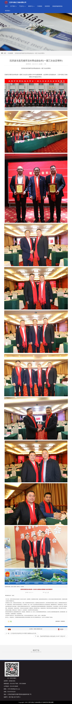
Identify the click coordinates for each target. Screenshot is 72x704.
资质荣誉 (47, 6)
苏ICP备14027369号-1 (15, 697)
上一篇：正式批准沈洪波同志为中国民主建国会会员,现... (21, 633)
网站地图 (50, 702)
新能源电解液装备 (57, 6)
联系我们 (7, 10)
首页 (6, 6)
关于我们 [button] (13, 6)
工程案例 (39, 6)
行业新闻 (10, 53)
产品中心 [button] (22, 6)
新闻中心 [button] (31, 6)
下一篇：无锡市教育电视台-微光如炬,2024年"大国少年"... (50, 636)
